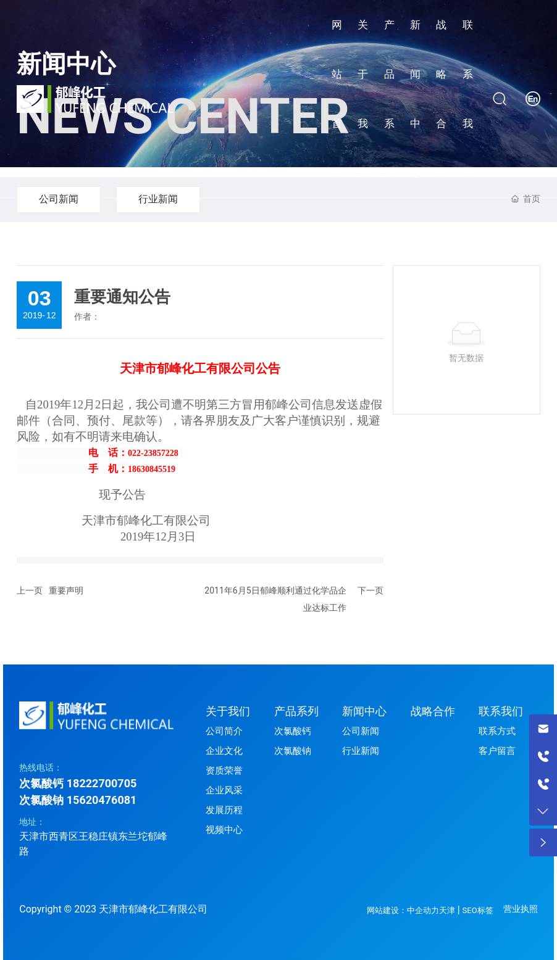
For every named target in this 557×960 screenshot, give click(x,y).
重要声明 (66, 590)
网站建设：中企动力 (403, 910)
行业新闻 (158, 199)
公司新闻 (58, 199)
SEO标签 (478, 910)
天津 (447, 910)
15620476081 (102, 799)
